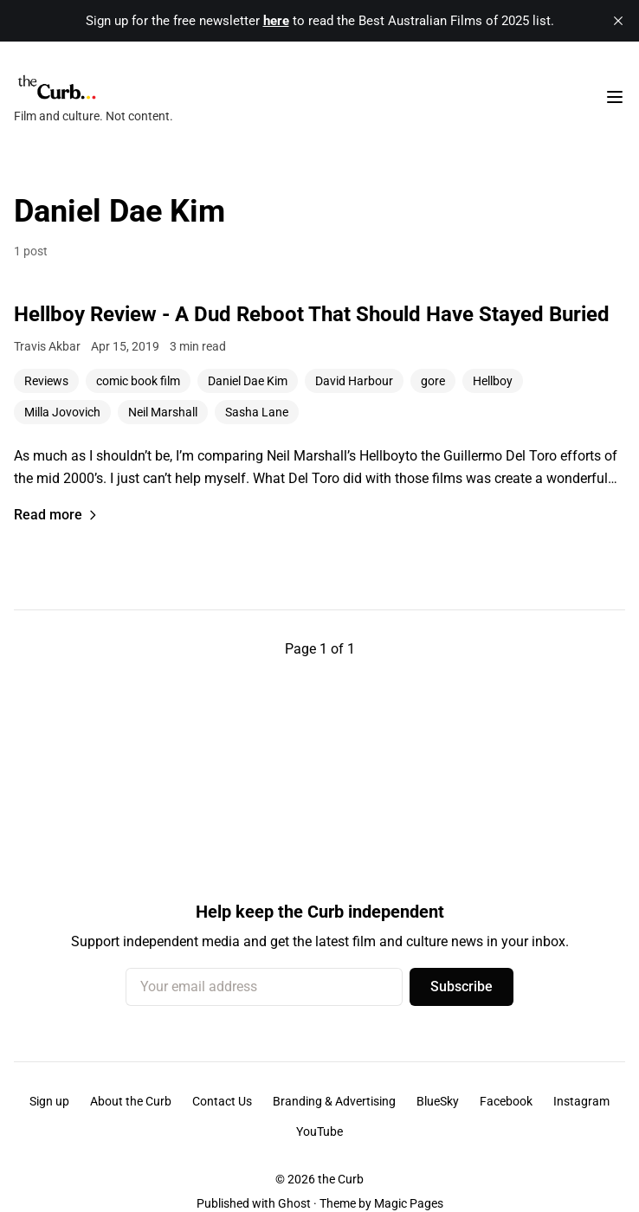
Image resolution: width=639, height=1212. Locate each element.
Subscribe (461, 986)
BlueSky (437, 1101)
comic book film (138, 381)
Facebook (506, 1101)
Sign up (49, 1101)
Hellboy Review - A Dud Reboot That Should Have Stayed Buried (312, 314)
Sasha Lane (256, 412)
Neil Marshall (162, 412)
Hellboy (493, 381)
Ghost (294, 1203)
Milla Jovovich (62, 412)
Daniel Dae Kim (247, 381)
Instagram (581, 1101)
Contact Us (222, 1101)
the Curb (341, 1179)
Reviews (46, 381)
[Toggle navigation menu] (614, 97)
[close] (618, 21)
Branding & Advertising (334, 1101)
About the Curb (130, 1101)
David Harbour (354, 381)
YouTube (319, 1131)
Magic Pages (408, 1203)
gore (433, 381)
